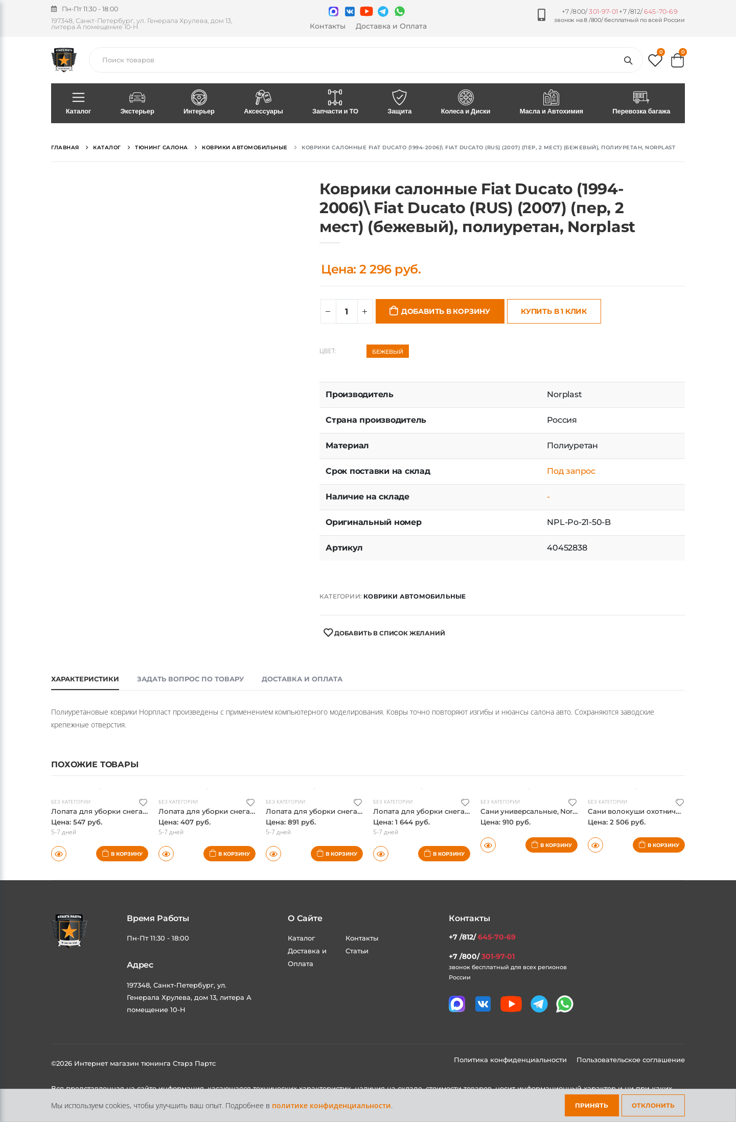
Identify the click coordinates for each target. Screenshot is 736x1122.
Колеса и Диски (465, 102)
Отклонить (653, 1105)
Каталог (78, 102)
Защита (399, 102)
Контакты (328, 26)
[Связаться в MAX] (333, 11)
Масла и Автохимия (551, 102)
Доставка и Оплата (391, 26)
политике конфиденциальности (331, 1105)
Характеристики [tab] (85, 679)
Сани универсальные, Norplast (541, 811)
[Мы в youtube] (366, 11)
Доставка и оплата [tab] (302, 679)
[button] (655, 62)
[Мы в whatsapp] (399, 11)
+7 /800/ (590, 11)
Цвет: (327, 351)
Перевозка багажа (641, 102)
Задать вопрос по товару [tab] (190, 679)
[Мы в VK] (349, 11)
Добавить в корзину (445, 311)
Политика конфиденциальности (511, 1060)
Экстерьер (137, 102)
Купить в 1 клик (554, 311)
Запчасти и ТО (335, 102)
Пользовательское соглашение (631, 1060)
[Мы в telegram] (383, 11)
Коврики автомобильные (414, 596)
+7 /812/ (648, 11)
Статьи (357, 951)
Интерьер (199, 102)
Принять (591, 1105)
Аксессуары (264, 102)
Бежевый (387, 351)
